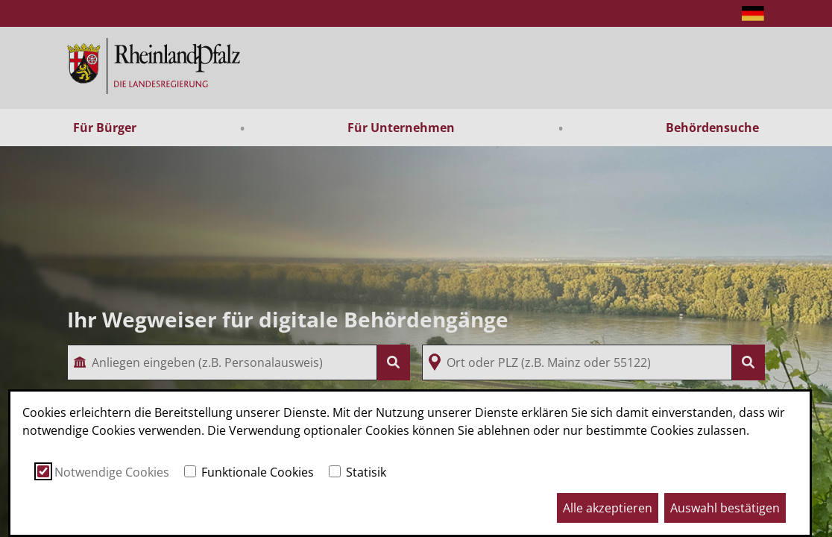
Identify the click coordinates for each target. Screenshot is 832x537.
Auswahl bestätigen (725, 508)
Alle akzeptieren (607, 508)
